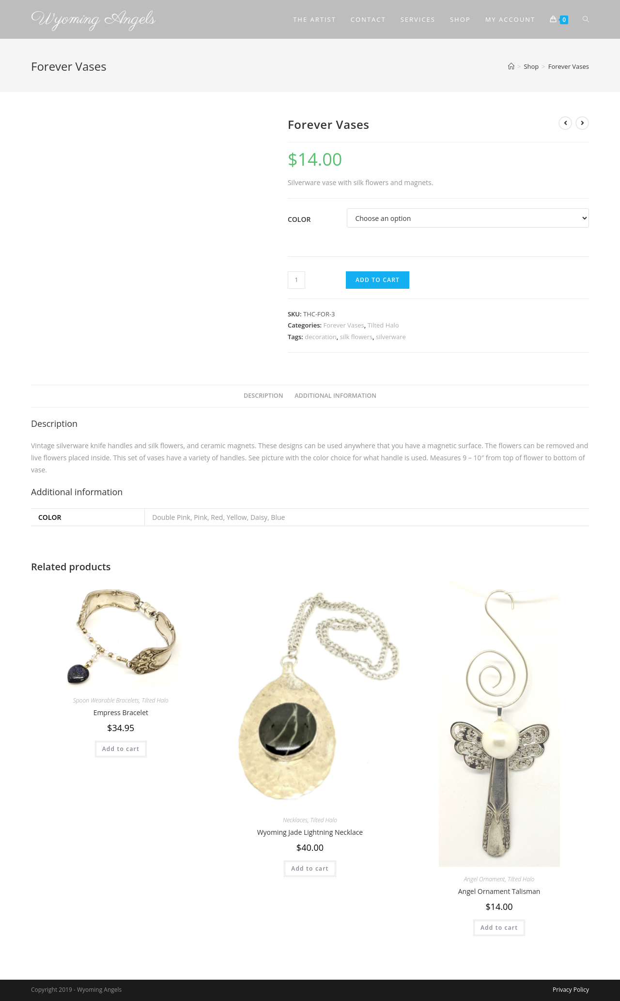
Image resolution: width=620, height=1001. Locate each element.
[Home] (511, 66)
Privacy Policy (571, 989)
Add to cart (378, 280)
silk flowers (356, 336)
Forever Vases (343, 325)
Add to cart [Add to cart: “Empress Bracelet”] (121, 749)
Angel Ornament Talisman (499, 891)
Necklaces (295, 820)
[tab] (263, 396)
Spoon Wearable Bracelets (106, 700)
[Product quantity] (296, 280)
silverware (391, 336)
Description (263, 395)
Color (299, 219)
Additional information (335, 395)
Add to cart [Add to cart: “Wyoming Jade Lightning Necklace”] (309, 868)
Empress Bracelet (120, 712)
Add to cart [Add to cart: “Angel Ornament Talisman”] (499, 927)
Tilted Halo (383, 325)
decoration (321, 336)
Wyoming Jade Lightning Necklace (310, 832)
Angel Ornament (484, 879)
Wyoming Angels (93, 19)
